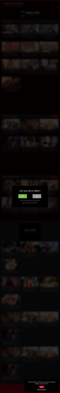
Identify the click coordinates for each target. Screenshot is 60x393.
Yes (22, 196)
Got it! (41, 386)
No (37, 196)
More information (41, 389)
